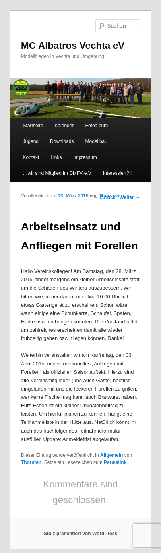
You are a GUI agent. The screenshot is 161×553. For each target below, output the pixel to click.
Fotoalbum (96, 125)
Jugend (31, 141)
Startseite (33, 125)
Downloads (62, 141)
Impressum (85, 157)
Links (56, 157)
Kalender (64, 125)
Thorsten (109, 196)
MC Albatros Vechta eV (73, 45)
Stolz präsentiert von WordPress (80, 533)
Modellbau (96, 141)
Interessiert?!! (117, 173)
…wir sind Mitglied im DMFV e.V (57, 173)
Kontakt (31, 157)
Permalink (115, 462)
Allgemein (111, 455)
